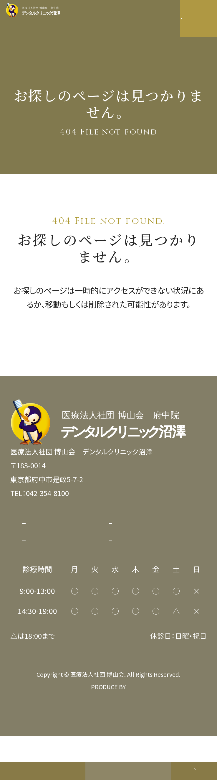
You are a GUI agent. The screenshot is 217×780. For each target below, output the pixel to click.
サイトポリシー (136, 561)
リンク (123, 578)
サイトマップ (47, 578)
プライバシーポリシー (61, 561)
